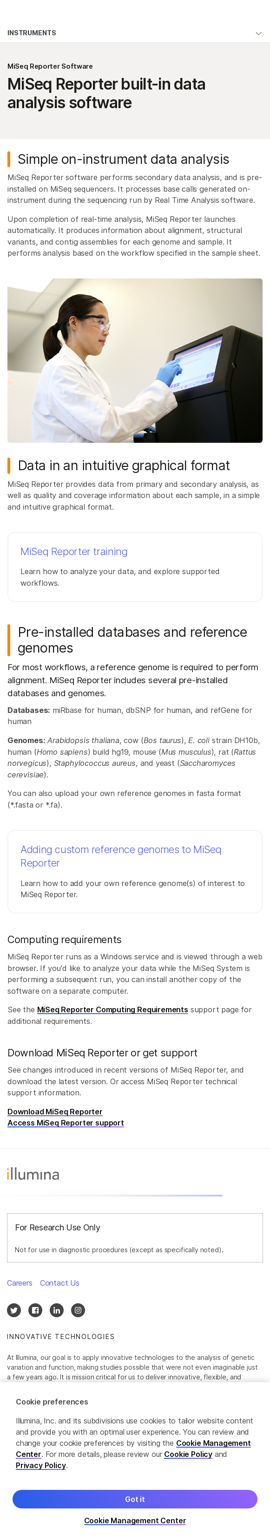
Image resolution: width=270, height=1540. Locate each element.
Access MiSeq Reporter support (65, 1122)
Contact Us (59, 1283)
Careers (20, 1283)
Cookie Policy (188, 1460)
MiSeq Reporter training (74, 551)
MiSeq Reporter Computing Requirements (112, 1009)
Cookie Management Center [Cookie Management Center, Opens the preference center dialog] (135, 1527)
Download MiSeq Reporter (55, 1111)
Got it (135, 1505)
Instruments (31, 33)
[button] (135, 567)
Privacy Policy (41, 1471)
